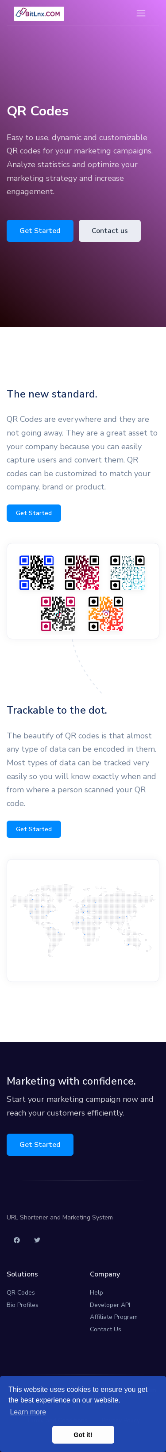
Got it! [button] (82, 1434)
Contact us (110, 231)
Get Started (40, 231)
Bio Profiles (23, 1305)
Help (96, 1292)
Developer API (110, 1305)
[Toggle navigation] (141, 13)
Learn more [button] (28, 1412)
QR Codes (21, 1292)
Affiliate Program (114, 1317)
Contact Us (105, 1329)
